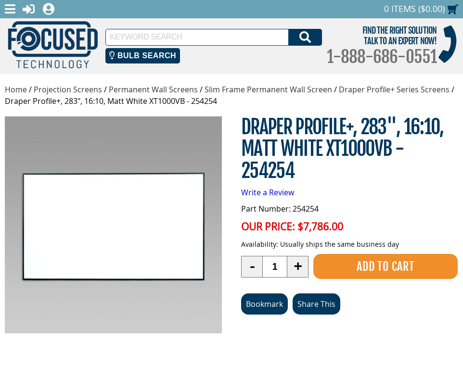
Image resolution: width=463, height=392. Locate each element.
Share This (316, 304)
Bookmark (264, 304)
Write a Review (267, 192)
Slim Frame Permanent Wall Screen (268, 89)
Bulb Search (142, 55)
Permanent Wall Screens (153, 89)
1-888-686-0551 (382, 56)
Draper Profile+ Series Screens (394, 89)
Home (16, 89)
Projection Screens (68, 89)
